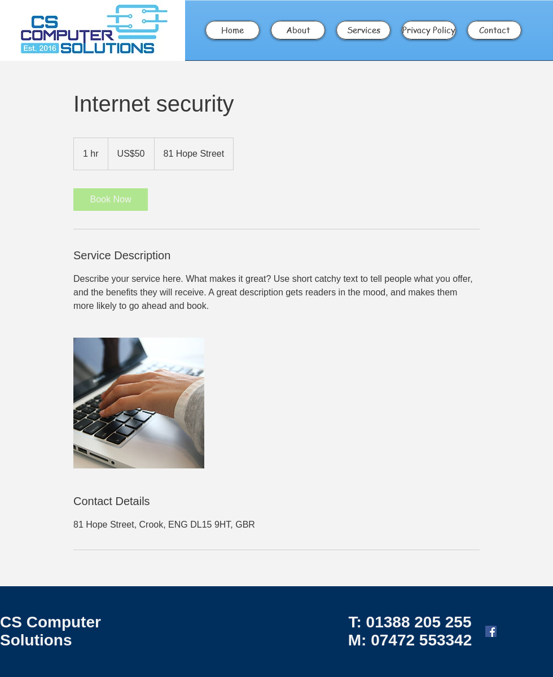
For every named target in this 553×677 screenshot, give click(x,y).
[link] (110, 199)
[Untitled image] (138, 403)
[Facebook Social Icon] (491, 631)
